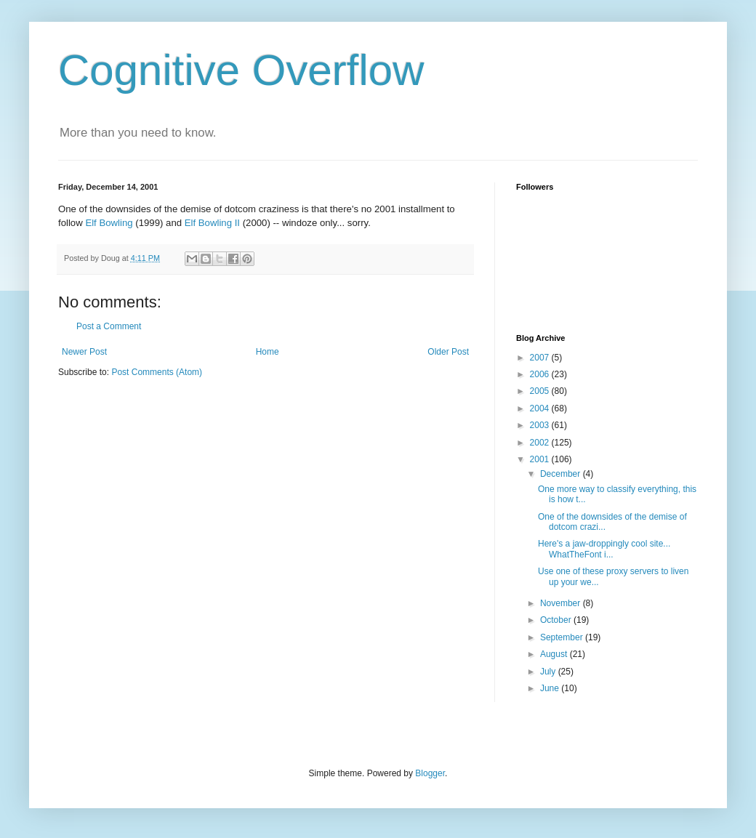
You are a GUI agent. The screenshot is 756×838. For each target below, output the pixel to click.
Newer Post (84, 352)
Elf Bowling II (212, 222)
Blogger (430, 773)
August (555, 654)
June (550, 688)
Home (267, 352)
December (561, 474)
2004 (541, 408)
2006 (541, 374)
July (549, 671)
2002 (541, 443)
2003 (541, 425)
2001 (541, 459)
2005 (541, 391)
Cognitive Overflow (241, 70)
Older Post (448, 352)
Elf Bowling (108, 222)
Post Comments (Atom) (156, 372)
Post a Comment (108, 326)
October (557, 620)
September (562, 637)
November (561, 603)
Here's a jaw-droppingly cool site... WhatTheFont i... (604, 549)
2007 (541, 357)
